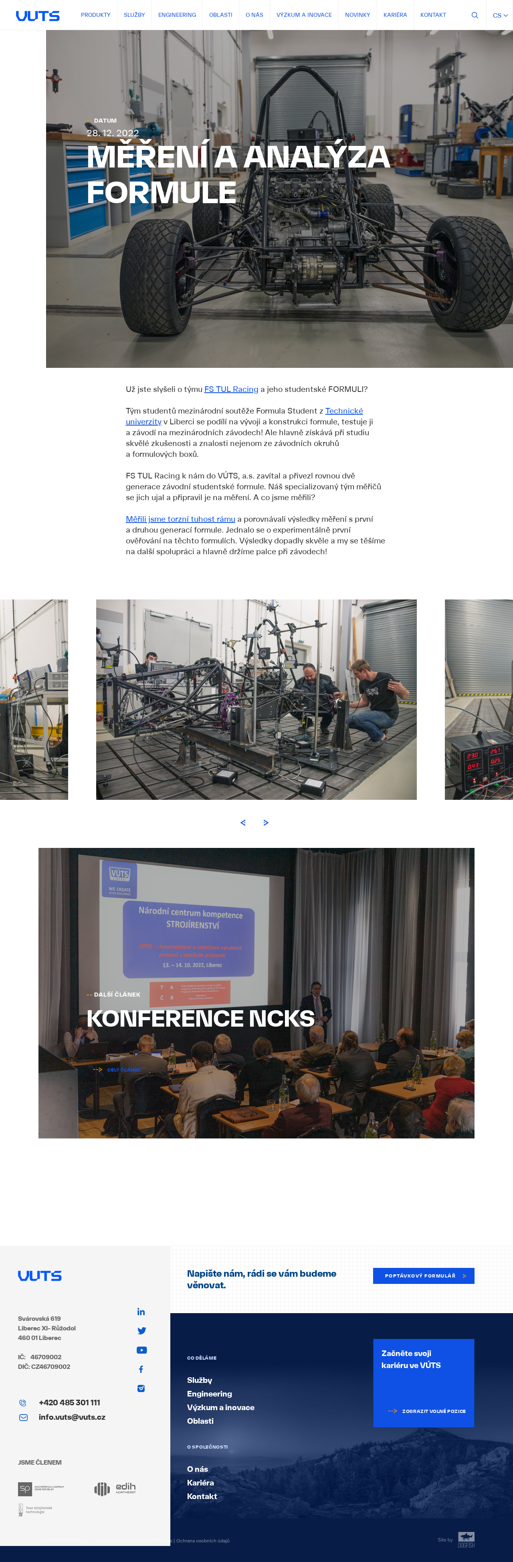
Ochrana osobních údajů (203, 1540)
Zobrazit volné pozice (424, 1411)
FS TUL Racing (231, 389)
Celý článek (114, 1070)
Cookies (163, 1540)
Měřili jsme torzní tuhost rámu (180, 519)
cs (499, 15)
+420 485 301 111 (69, 1402)
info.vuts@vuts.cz (72, 1417)
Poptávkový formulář (426, 1276)
